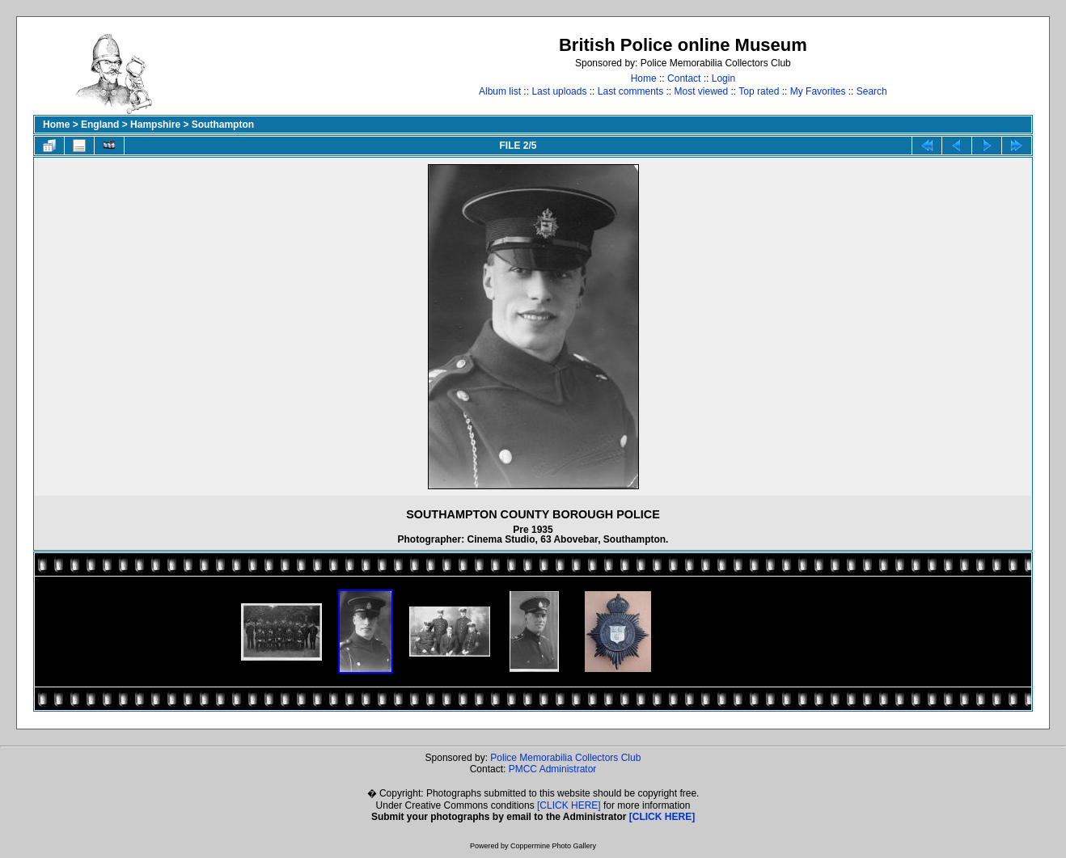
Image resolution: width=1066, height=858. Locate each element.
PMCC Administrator (553, 769)
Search (872, 91)
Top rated (758, 91)
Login (723, 78)
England (100, 124)
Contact (683, 78)
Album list (500, 91)
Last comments (630, 91)
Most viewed (702, 91)
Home (644, 78)
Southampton (223, 124)
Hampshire (155, 124)
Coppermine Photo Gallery (553, 846)
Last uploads (558, 91)
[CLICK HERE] (569, 805)
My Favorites (818, 91)
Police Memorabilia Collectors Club (565, 757)
